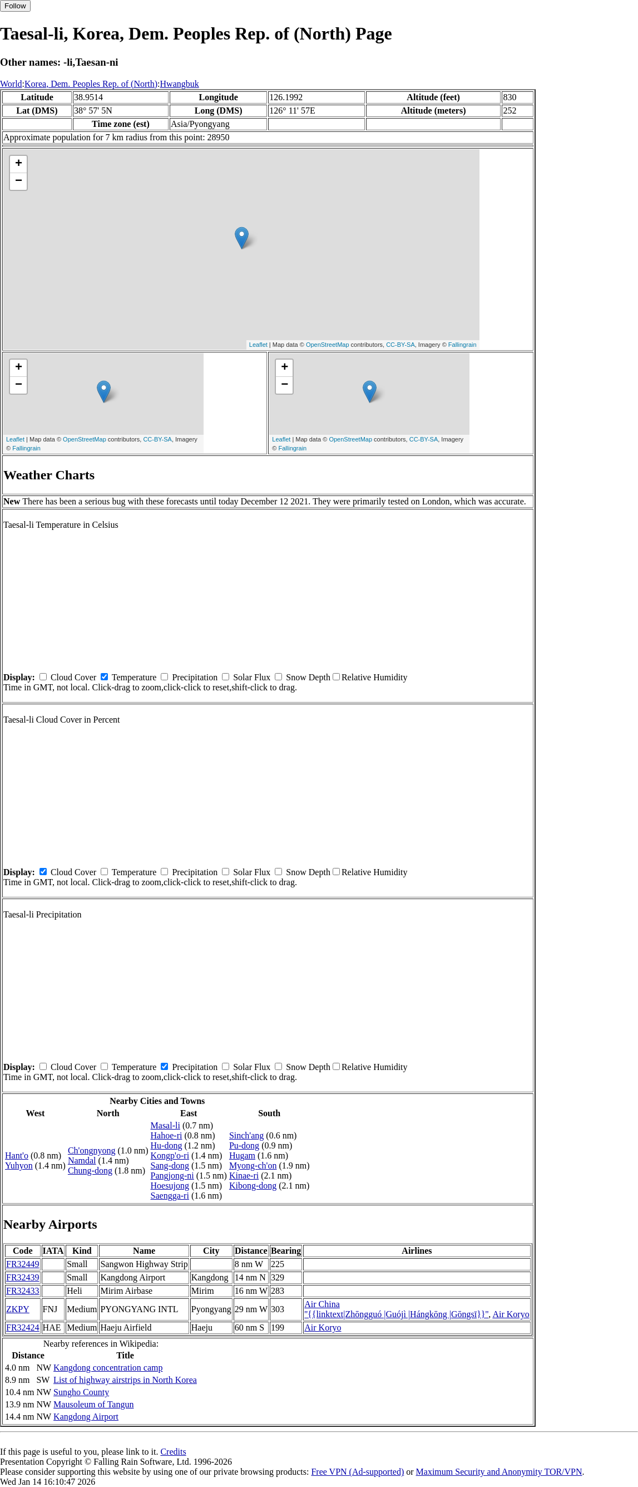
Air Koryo (510, 1314)
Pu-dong (244, 1145)
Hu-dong (166, 1145)
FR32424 (22, 1327)
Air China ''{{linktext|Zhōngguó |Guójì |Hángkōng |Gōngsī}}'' (396, 1309)
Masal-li (165, 1125)
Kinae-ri (244, 1175)
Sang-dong (170, 1165)
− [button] (18, 181)
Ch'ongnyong (92, 1150)
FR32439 (22, 1277)
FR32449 (22, 1264)
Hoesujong (170, 1185)
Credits (173, 1451)
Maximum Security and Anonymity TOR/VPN (499, 1471)
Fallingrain (462, 344)
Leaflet (258, 344)
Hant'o (16, 1155)
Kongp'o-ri (170, 1155)
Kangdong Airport (85, 1416)
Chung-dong (90, 1170)
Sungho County (81, 1392)
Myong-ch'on (253, 1165)
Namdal (82, 1160)
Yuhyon (19, 1165)
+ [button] (18, 164)
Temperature (134, 677)
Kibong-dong (252, 1185)
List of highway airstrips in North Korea (125, 1380)
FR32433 (22, 1290)
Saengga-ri (170, 1195)
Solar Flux (251, 677)
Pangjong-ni (172, 1175)
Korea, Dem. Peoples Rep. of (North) (90, 84)
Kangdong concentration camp (107, 1367)
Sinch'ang (246, 1135)
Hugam (242, 1155)
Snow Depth (308, 677)
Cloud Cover (73, 677)
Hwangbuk (179, 84)
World (11, 84)
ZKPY (17, 1309)
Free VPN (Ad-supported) (357, 1471)
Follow (15, 6)
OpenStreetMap (327, 344)
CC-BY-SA (400, 344)
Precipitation (194, 677)
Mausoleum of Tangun (93, 1404)
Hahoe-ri (166, 1135)
